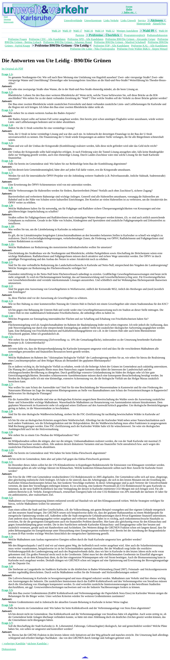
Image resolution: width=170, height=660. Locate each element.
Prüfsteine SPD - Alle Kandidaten (85, 39)
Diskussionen (9, 649)
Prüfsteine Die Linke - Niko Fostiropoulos (92, 48)
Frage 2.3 (7, 301)
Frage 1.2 (7, 92)
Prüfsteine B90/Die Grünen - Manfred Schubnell (120, 42)
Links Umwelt (128, 20)
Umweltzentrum (93, 20)
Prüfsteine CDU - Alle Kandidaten (47, 39)
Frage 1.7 (7, 172)
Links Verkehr (111, 20)
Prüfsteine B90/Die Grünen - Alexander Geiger (130, 39)
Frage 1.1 (7, 74)
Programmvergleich (134, 35)
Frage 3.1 (7, 462)
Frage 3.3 (7, 536)
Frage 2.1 (7, 262)
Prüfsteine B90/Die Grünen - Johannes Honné (67, 42)
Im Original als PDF (12, 68)
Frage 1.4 (7, 125)
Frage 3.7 (7, 623)
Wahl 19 (66, 30)
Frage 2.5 (7, 336)
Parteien (80, 35)
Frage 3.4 (7, 566)
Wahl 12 (110, 30)
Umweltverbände (73, 20)
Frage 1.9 (7, 205)
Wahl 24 (56, 30)
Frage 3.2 (7, 497)
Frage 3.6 (7, 605)
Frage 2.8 (7, 411)
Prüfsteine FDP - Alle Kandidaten (111, 45)
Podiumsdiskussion (157, 35)
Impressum (8, 22)
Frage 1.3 (7, 110)
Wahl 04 (163, 30)
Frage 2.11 (7, 450)
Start (6, 16)
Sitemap (7, 19)
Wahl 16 (88, 30)
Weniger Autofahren (127, 30)
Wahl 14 (99, 30)
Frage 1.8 (7, 187)
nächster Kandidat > (38, 643)
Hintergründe (144, 23)
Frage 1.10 (8, 226)
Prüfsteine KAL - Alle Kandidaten (149, 45)
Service (142, 20)
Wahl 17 (77, 30)
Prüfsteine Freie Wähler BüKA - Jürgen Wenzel (142, 48)
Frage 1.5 (7, 142)
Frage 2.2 (7, 286)
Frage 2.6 (7, 354)
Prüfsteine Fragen (17, 39)
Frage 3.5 (7, 590)
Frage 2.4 (7, 315)
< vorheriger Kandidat (13, 643)
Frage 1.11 (7, 244)
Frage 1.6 (7, 160)
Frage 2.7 (7, 384)
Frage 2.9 (7, 432)
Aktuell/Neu (159, 23)
